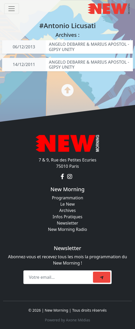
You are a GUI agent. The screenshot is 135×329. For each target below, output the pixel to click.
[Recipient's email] (59, 277)
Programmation (67, 198)
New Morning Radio (67, 229)
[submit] (101, 277)
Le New (67, 204)
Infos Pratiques (67, 217)
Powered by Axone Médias (67, 319)
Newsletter (67, 223)
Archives (67, 210)
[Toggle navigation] (11, 8)
